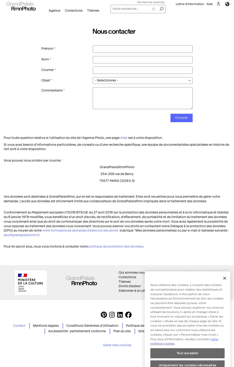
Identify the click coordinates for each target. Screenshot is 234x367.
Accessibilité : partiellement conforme (77, 331)
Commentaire (51, 90)
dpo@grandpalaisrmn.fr (21, 235)
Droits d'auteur (130, 286)
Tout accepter (188, 361)
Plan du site (122, 331)
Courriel (47, 70)
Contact (19, 325)
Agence (54, 10)
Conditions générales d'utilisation (201, 272)
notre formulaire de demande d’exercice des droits (80, 230)
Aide (209, 4)
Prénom (47, 48)
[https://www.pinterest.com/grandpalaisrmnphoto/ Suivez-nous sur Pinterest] (104, 316)
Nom (45, 59)
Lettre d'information (190, 4)
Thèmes (93, 10)
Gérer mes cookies (117, 345)
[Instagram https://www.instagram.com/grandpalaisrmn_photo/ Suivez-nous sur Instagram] (112, 316)
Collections (73, 10)
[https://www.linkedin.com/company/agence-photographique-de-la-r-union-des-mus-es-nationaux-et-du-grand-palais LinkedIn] (120, 316)
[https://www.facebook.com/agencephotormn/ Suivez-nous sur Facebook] (128, 316)
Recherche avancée (151, 2)
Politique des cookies (192, 277)
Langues (227, 4)
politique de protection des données (115, 246)
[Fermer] (225, 286)
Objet (45, 80)
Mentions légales (46, 325)
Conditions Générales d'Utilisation (92, 325)
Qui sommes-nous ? (134, 272)
